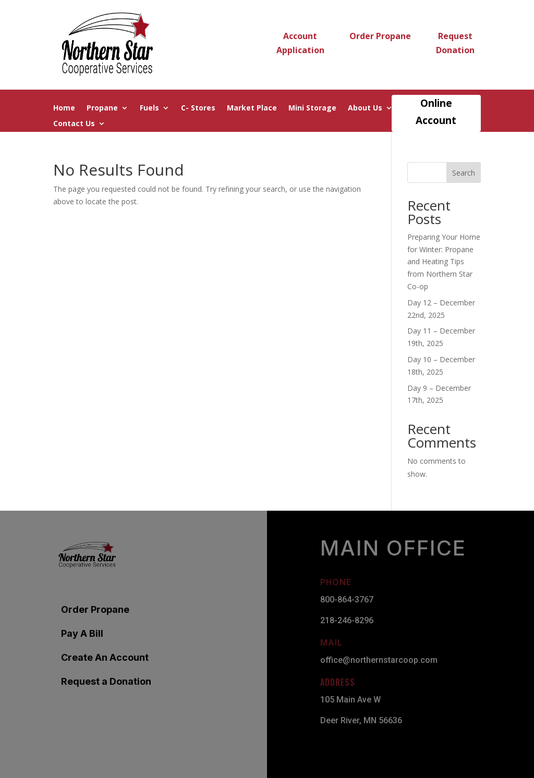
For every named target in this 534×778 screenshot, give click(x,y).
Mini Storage (312, 108)
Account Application (300, 43)
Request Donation (455, 43)
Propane (102, 108)
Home (64, 108)
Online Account (436, 111)
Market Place (252, 108)
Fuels (149, 108)
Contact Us (74, 124)
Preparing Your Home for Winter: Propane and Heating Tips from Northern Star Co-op (443, 261)
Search (463, 173)
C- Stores (198, 108)
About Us (365, 108)
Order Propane (380, 36)
